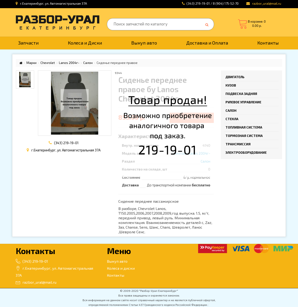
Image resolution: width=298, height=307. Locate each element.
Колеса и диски (121, 268)
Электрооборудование (246, 152)
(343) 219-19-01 (66, 143)
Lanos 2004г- (69, 63)
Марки (31, 63)
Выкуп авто (144, 42)
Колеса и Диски (85, 42)
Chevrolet (47, 63)
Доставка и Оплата (207, 42)
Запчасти (28, 42)
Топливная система (243, 127)
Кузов (230, 85)
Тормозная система (244, 136)
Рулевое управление (243, 102)
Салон (88, 63)
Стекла (231, 119)
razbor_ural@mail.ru (36, 282)
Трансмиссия (238, 144)
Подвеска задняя (241, 94)
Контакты (268, 42)
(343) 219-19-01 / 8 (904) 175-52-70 (212, 3)
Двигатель (234, 77)
